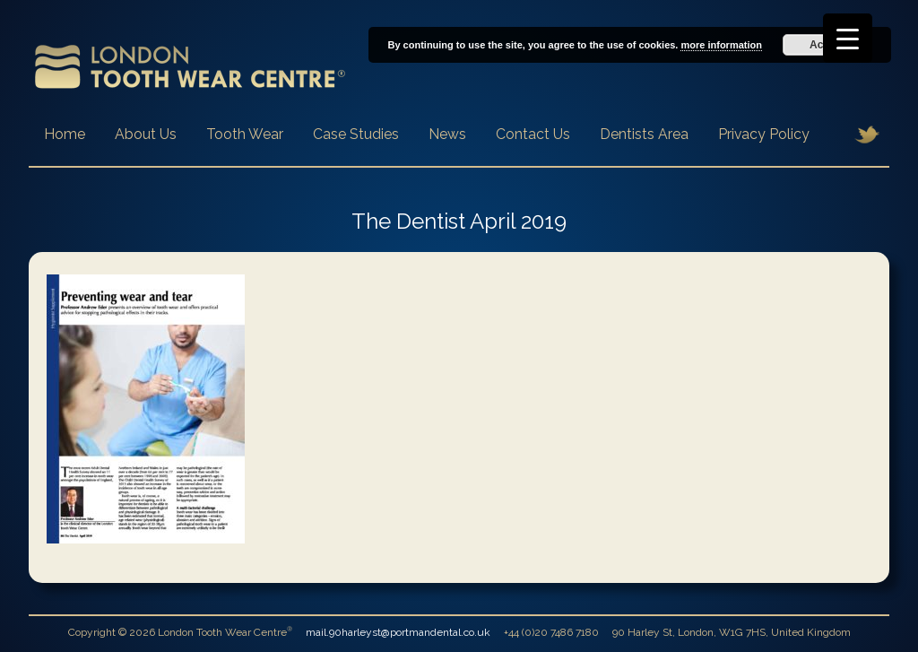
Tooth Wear (244, 134)
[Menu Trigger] (847, 38)
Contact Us (533, 134)
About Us (146, 134)
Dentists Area (644, 134)
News (447, 134)
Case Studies (356, 134)
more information (720, 44)
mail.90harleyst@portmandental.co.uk (398, 632)
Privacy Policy (764, 134)
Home (64, 134)
